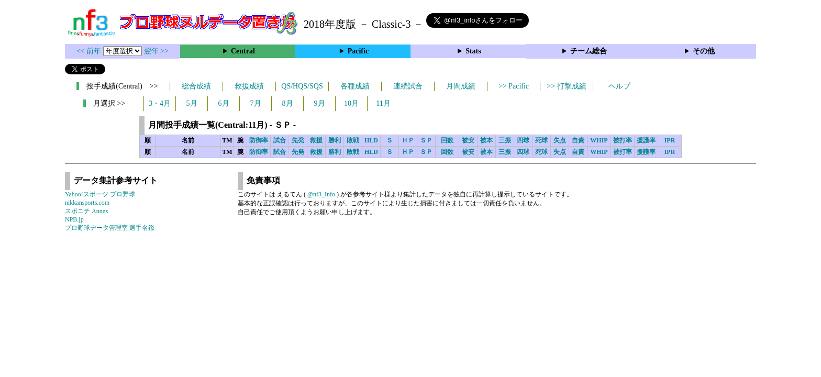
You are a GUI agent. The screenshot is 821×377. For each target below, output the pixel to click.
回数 (447, 140)
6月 (223, 103)
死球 (541, 140)
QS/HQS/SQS (302, 86)
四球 (523, 140)
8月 (287, 103)
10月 (351, 103)
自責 (578, 140)
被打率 (622, 140)
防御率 (258, 140)
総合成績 (196, 86)
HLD (371, 140)
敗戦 (353, 140)
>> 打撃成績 (566, 86)
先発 (298, 140)
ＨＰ (408, 140)
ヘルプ (619, 86)
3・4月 (160, 103)
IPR (669, 140)
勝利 (334, 140)
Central (243, 51)
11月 (383, 103)
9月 (319, 103)
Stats (473, 51)
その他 (704, 51)
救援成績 (249, 86)
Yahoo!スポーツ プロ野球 (100, 194)
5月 (191, 103)
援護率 (646, 140)
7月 (255, 103)
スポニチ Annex (86, 211)
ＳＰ (426, 140)
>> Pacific (513, 86)
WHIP (598, 140)
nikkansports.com (87, 202)
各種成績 (355, 86)
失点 (559, 140)
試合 (279, 140)
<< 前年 (89, 51)
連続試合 (408, 86)
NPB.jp (74, 219)
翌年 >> (156, 51)
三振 (504, 140)
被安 (468, 140)
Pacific (358, 51)
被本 (486, 140)
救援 (316, 140)
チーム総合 (588, 51)
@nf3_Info (321, 194)
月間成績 (460, 86)
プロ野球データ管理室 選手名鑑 (109, 227)
